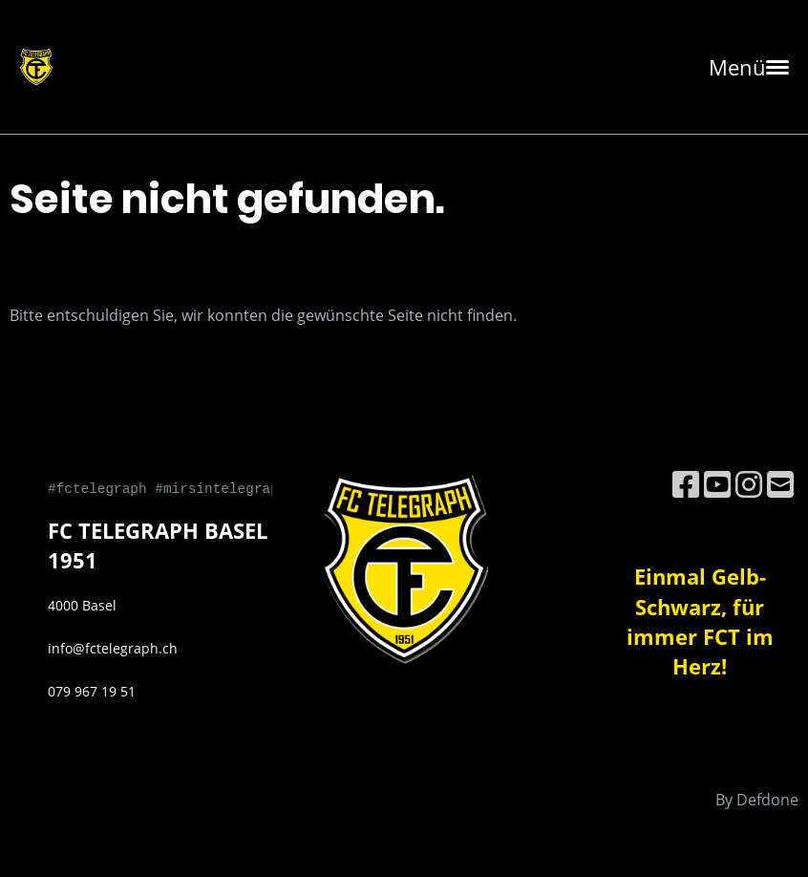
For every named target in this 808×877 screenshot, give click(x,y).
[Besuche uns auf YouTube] (717, 483)
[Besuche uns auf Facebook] (685, 483)
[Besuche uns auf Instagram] (748, 483)
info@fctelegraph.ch (113, 648)
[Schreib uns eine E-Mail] (780, 483)
